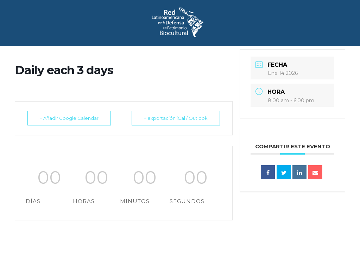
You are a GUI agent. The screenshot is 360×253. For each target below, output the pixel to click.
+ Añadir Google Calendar (69, 118)
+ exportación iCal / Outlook (176, 118)
